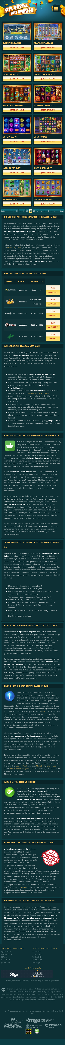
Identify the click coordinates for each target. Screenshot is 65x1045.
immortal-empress (44, 105)
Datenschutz (35, 980)
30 (44, 211)
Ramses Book (51, 766)
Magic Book (40, 766)
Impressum (46, 980)
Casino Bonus (23, 887)
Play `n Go (11, 248)
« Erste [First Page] (6, 211)
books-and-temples (13, 105)
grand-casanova (43, 168)
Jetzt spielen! (17, 47)
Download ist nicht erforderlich (38, 393)
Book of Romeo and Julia (19, 768)
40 (48, 211)
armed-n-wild (10, 199)
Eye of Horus (6, 951)
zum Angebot (53, 290)
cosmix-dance (10, 137)
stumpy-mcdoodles (44, 74)
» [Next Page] (58, 211)
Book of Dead (21, 766)
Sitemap (55, 980)
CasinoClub (37, 954)
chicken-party (10, 74)
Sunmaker (36, 951)
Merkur (44, 711)
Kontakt (25, 980)
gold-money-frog (43, 199)
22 (34, 211)
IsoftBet (19, 248)
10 (17, 211)
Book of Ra (5, 959)
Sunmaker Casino (12, 43)
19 (24, 211)
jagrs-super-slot (11, 168)
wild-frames (40, 137)
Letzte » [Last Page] (61, 211)
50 (51, 211)
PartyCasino (37, 959)
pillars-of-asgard (43, 43)
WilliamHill (36, 957)
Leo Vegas (36, 962)
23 (38, 211)
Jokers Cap (5, 962)
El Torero (5, 957)
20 (27, 211)
